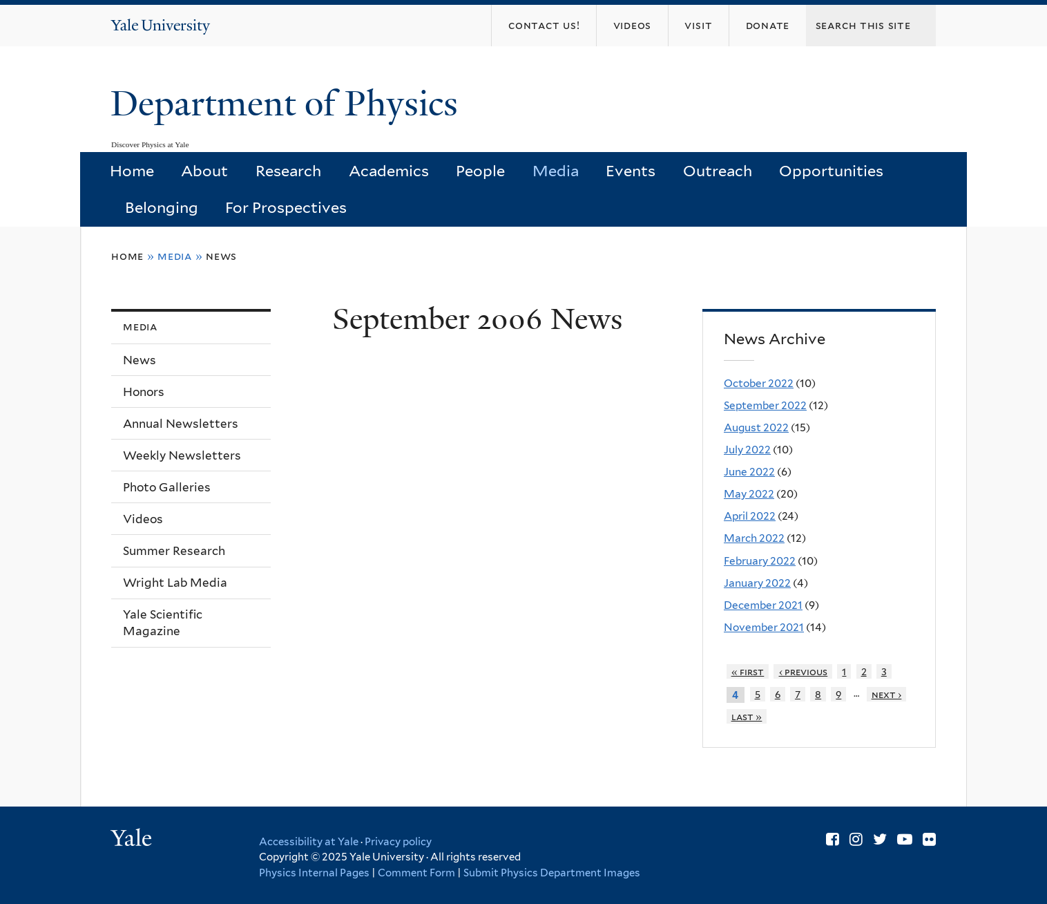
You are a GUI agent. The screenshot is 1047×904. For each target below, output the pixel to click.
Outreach (717, 171)
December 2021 (763, 605)
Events (630, 171)
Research (288, 171)
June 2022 (749, 471)
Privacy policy (398, 842)
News (221, 256)
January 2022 (757, 583)
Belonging (161, 207)
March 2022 (754, 538)
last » (746, 716)
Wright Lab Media (175, 583)
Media (555, 171)
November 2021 (764, 627)
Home (132, 171)
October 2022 (759, 383)
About (204, 171)
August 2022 (756, 427)
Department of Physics (289, 103)
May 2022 (749, 493)
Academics (389, 171)
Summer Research (174, 551)
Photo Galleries (167, 487)
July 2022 (747, 449)
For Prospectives (286, 207)
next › (887, 694)
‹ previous (803, 671)
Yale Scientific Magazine (162, 623)
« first (748, 671)
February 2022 (760, 560)
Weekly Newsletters (182, 455)
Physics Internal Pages (314, 873)
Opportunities (831, 171)
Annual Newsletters (180, 424)
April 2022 (750, 515)
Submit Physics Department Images (551, 873)
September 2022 (765, 405)
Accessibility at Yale (308, 842)
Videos (143, 519)
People (480, 171)
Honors (143, 392)
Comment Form (416, 873)
